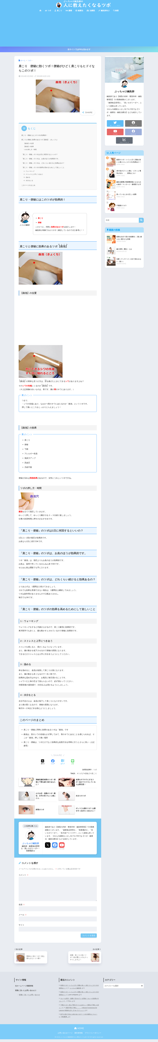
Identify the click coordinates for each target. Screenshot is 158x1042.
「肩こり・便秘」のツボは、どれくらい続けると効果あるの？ (44, 163)
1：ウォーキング (29, 171)
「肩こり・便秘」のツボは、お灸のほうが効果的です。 (42, 159)
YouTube (61, 849)
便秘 (86, 773)
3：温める (27, 177)
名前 (22, 905)
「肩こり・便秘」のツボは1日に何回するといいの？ (40, 154)
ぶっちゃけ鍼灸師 (79, 988)
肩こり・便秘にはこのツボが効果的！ (35, 135)
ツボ (48, 10)
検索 (116, 10)
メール (23, 915)
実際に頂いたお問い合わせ (29, 995)
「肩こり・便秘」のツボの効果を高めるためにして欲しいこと (44, 167)
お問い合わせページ (65, 1035)
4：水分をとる (29, 180)
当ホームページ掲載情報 (24, 986)
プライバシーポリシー (93, 1035)
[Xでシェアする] (43, 762)
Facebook (54, 849)
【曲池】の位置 (29, 143)
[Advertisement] (79, 30)
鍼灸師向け (104, 10)
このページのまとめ (28, 185)
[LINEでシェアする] (72, 762)
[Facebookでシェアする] (53, 762)
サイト (21, 925)
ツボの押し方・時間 (31, 149)
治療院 (91, 10)
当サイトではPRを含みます (79, 49)
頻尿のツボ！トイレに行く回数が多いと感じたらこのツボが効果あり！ (79, 993)
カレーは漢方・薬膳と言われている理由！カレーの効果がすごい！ (79, 1000)
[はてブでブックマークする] (63, 762)
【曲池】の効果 (29, 146)
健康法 (79, 10)
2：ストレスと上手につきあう (34, 174)
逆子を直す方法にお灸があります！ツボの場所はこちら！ (78, 1018)
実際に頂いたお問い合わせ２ (26, 991)
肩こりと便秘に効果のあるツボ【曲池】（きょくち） (41, 140)
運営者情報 (78, 1035)
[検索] (141, 220)
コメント (24, 875)
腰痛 (69, 10)
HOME (79, 1031)
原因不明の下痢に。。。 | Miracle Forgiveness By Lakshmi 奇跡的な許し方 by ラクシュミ (77, 1009)
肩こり (58, 10)
